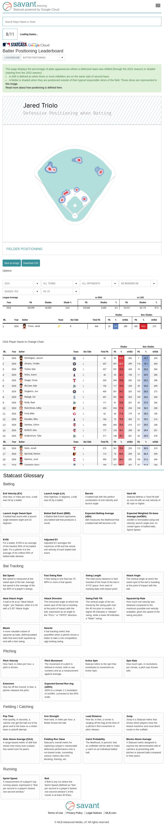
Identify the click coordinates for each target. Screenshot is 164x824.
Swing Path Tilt (94, 598)
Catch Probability (95, 739)
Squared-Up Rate (135, 598)
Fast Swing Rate (53, 575)
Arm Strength (51, 716)
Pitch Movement (54, 660)
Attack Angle (133, 575)
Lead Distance (93, 716)
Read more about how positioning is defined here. (34, 87)
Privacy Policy (74, 812)
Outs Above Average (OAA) (18, 739)
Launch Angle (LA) (54, 493)
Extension (8, 683)
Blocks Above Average (138, 739)
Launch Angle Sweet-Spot (17, 513)
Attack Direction (53, 598)
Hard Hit (131, 493)
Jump (129, 716)
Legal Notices (94, 812)
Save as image (11, 263)
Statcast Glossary (23, 475)
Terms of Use (56, 812)
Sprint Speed (10, 778)
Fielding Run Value (54, 739)
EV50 (6, 539)
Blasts (6, 628)
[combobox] (82, 21)
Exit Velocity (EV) (12, 493)
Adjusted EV (51, 539)
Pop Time (8, 716)
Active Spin (91, 660)
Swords (48, 628)
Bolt (47, 778)
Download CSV (30, 263)
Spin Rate (131, 660)
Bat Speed (8, 575)
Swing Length (93, 575)
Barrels (89, 493)
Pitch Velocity (10, 660)
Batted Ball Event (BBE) (57, 513)
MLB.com (110, 812)
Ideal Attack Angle (13, 598)
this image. (12, 83)
